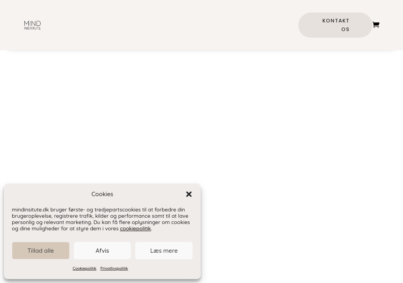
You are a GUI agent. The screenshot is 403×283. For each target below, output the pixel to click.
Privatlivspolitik (114, 268)
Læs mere (164, 250)
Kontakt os (335, 25)
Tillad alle (41, 250)
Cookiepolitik (84, 268)
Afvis (102, 250)
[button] (189, 194)
